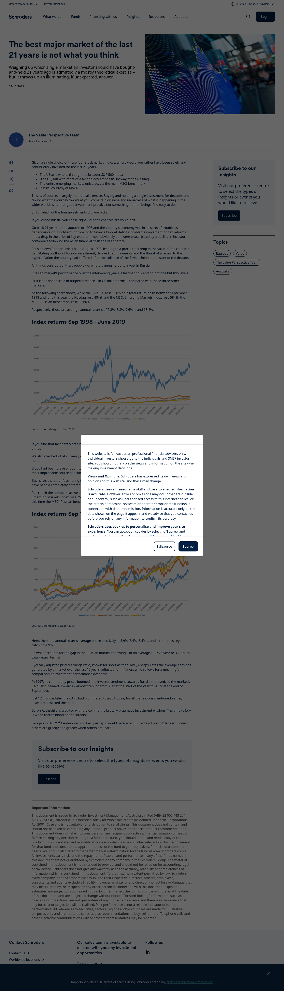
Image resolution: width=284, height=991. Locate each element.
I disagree (164, 546)
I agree (188, 546)
